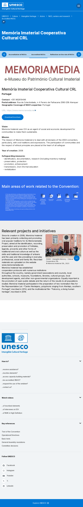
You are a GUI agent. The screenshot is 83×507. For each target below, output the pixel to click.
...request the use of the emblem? (15, 384)
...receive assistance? (10, 369)
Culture (15, 16)
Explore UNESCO (41, 503)
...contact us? (7, 387)
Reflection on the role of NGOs (62, 54)
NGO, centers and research (59, 16)
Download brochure (12, 117)
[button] (4, 23)
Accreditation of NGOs (18, 54)
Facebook (8, 465)
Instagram (8, 470)
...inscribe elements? (10, 373)
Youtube (7, 476)
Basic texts (6, 439)
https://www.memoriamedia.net (21, 110)
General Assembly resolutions (13, 442)
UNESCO (5, 16)
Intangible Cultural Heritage (13, 9)
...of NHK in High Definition (12, 413)
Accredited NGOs (38, 54)
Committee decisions (10, 446)
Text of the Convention (11, 432)
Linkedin (7, 486)
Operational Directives (10, 435)
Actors (42, 16)
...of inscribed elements (11, 406)
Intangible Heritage (28, 16)
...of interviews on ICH (10, 409)
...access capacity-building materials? (16, 377)
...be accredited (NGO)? (11, 380)
